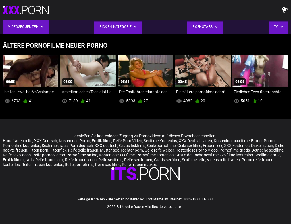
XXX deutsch (106, 145)
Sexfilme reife (193, 159)
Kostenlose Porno (74, 140)
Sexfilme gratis (55, 145)
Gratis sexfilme (167, 159)
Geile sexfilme (189, 145)
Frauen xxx (212, 145)
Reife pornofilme (79, 164)
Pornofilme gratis (234, 150)
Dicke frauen (262, 145)
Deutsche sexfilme (267, 150)
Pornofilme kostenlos (21, 145)
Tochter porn (131, 150)
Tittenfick (58, 150)
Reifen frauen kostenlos (42, 164)
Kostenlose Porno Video (197, 150)
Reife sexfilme (110, 159)
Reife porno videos (48, 155)
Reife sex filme (107, 164)
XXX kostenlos (237, 145)
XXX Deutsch (45, 140)
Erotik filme (101, 140)
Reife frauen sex (49, 159)
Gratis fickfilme (132, 145)
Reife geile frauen (83, 150)
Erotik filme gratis (18, 159)
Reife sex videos (17, 155)
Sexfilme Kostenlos (160, 140)
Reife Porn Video (127, 140)
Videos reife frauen (223, 159)
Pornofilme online (81, 155)
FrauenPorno (263, 140)
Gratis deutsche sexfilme (197, 155)
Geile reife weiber (159, 150)
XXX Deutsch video (195, 140)
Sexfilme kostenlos (236, 155)
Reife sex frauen (138, 159)
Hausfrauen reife (17, 140)
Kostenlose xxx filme (232, 140)
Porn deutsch (81, 145)
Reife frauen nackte (139, 164)
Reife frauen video (81, 159)
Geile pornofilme (161, 145)
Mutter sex (109, 150)
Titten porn (38, 150)
